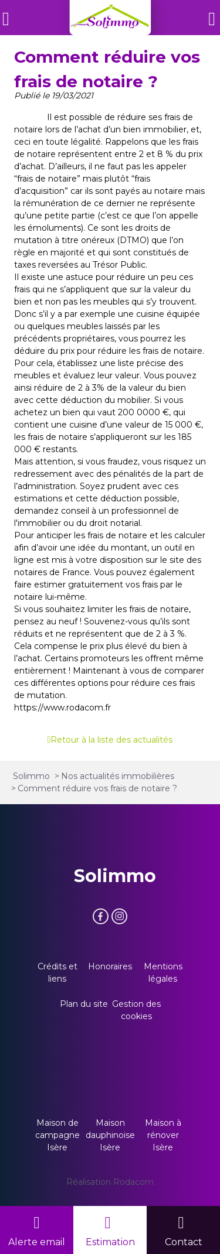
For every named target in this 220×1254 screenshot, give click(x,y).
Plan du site (84, 1004)
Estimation (110, 1242)
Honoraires (110, 966)
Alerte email (36, 1242)
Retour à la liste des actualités (111, 739)
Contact (183, 1242)
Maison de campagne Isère (57, 1135)
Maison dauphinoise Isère (110, 1135)
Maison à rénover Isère (163, 1135)
